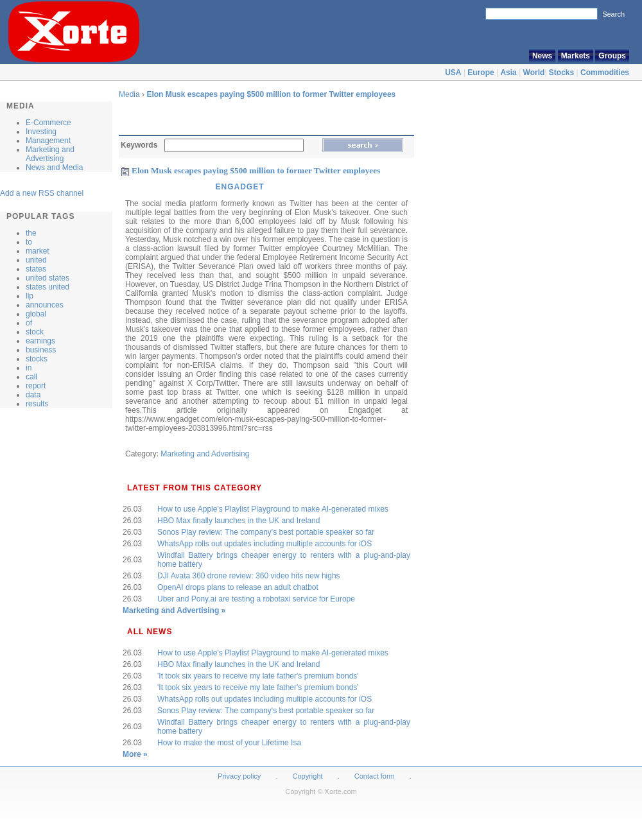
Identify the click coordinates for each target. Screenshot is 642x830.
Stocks (561, 72)
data (33, 394)
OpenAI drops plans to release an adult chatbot (237, 587)
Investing (41, 131)
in (28, 367)
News (542, 55)
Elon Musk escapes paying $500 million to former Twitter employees (270, 94)
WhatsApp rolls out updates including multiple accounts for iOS (264, 543)
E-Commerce (48, 122)
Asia (508, 72)
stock (35, 331)
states (36, 268)
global (36, 313)
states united (47, 286)
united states (47, 277)
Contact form (375, 776)
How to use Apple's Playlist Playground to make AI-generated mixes (272, 509)
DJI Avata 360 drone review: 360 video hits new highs (248, 575)
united (36, 259)
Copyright (308, 776)
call (31, 376)
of (29, 322)
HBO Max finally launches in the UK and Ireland (238, 520)
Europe (480, 72)
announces (45, 304)
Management (48, 140)
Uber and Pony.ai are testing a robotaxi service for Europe (256, 598)
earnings (40, 340)
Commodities (604, 72)
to (29, 242)
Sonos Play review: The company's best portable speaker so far (265, 532)
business (41, 349)
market (37, 250)
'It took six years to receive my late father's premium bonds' (258, 675)
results (37, 403)
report (36, 385)
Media (129, 94)
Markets (575, 55)
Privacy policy (239, 776)
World (534, 72)
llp (29, 295)
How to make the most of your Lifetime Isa (229, 742)
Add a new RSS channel (41, 193)
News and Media (54, 167)
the (31, 233)
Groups (612, 55)
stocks (37, 358)
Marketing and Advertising (50, 154)
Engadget (239, 186)
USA (453, 72)
